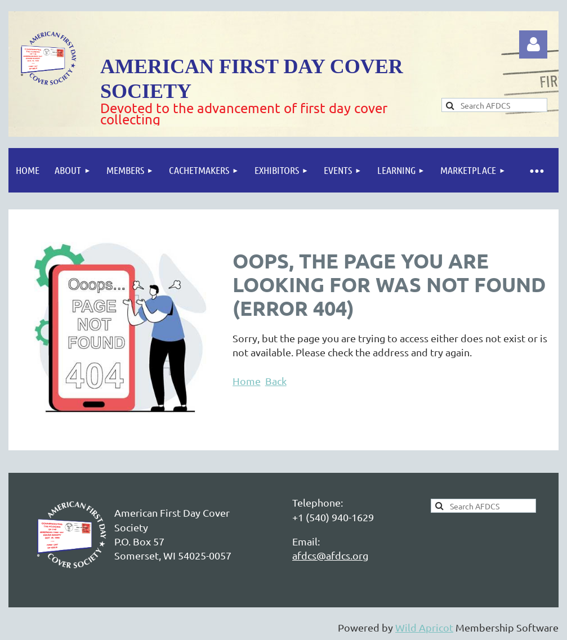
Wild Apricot (424, 627)
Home (247, 381)
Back (276, 381)
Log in (533, 44)
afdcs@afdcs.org (330, 555)
